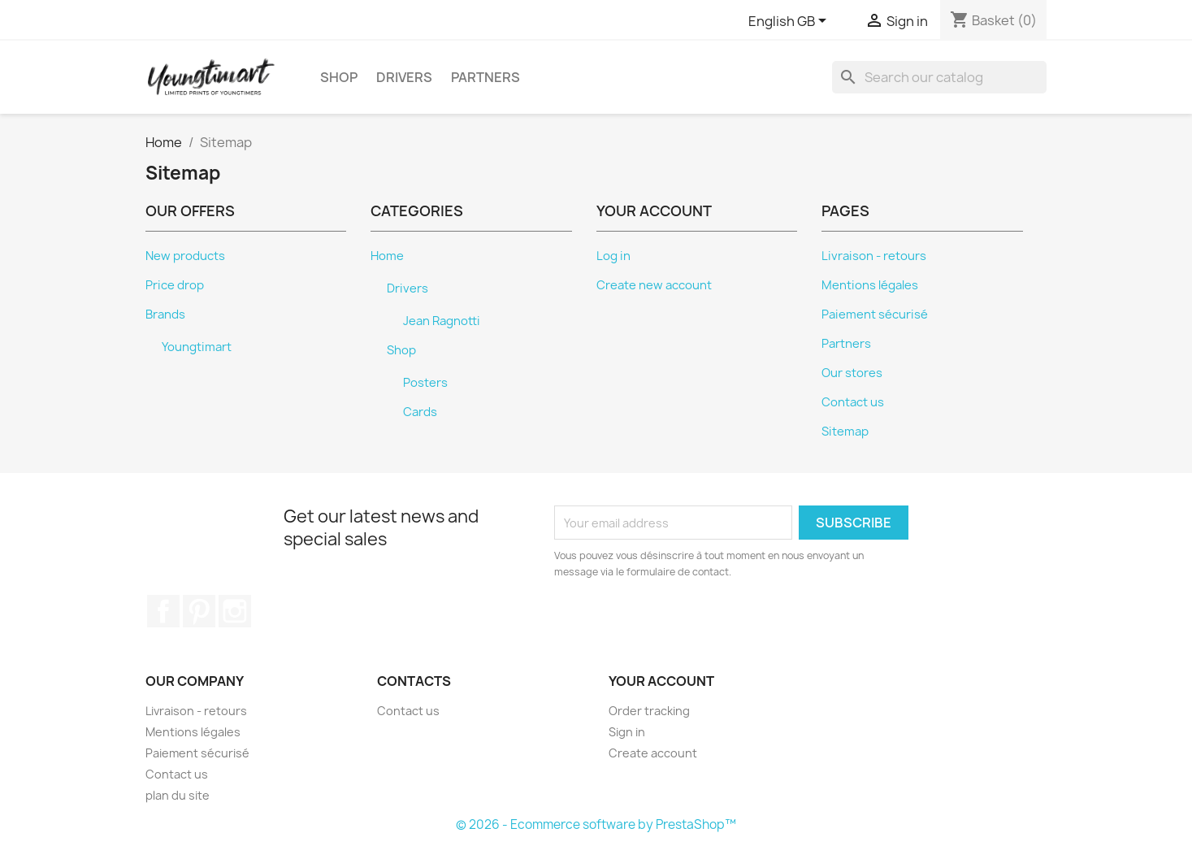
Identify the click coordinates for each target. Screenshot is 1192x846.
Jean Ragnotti (441, 321)
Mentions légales (869, 285)
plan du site (177, 795)
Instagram (235, 611)
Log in (613, 256)
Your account (661, 681)
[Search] (939, 77)
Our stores (851, 373)
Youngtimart (197, 347)
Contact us (852, 402)
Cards (420, 412)
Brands (165, 314)
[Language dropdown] (790, 22)
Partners (485, 77)
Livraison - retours (873, 256)
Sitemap (845, 431)
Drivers (404, 77)
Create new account (654, 285)
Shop (339, 77)
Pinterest (199, 611)
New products (185, 256)
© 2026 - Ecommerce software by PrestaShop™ (596, 824)
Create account (653, 753)
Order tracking (649, 710)
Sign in (627, 732)
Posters (425, 383)
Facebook (163, 611)
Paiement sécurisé (874, 314)
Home (387, 256)
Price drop (174, 285)
